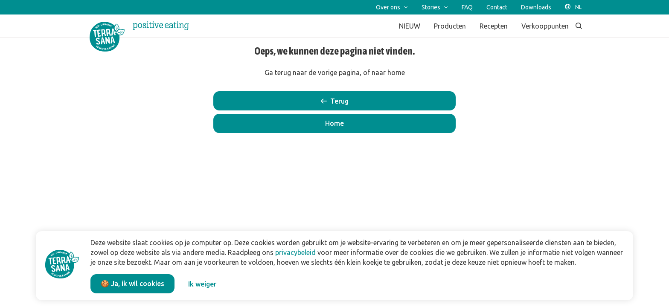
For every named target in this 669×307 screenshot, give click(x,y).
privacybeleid (295, 252)
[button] (334, 123)
